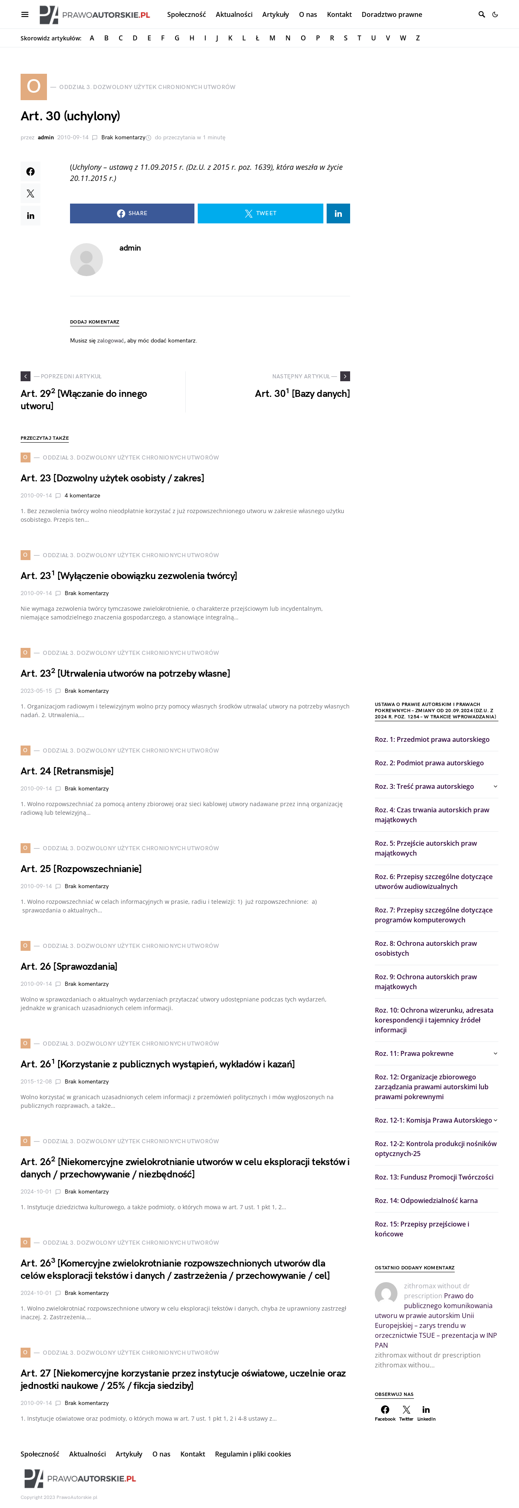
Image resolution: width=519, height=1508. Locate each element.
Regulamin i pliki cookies (253, 1454)
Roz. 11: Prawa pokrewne (414, 1053)
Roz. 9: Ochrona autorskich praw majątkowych (426, 981)
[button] (495, 14)
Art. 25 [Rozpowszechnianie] (81, 869)
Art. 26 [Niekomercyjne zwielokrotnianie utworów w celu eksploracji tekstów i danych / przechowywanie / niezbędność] (185, 1168)
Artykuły (129, 1454)
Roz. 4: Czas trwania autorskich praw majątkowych (432, 814)
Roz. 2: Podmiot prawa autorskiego (429, 762)
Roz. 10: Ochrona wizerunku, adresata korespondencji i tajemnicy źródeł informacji (434, 1020)
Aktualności (87, 1454)
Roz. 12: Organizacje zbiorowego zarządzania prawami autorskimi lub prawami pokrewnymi (432, 1086)
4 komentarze (82, 495)
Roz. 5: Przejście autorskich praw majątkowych (426, 848)
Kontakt (192, 1454)
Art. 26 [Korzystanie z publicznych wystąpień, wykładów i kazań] (158, 1064)
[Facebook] (385, 1413)
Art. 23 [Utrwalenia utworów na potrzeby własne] (125, 674)
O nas (161, 1454)
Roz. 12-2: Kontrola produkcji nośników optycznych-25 (436, 1148)
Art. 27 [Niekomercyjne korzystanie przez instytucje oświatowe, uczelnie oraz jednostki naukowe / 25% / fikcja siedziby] (183, 1379)
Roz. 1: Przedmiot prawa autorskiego (432, 739)
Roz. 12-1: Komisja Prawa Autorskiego (433, 1120)
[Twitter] (406, 1413)
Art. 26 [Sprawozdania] (69, 967)
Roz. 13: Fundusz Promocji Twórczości (434, 1177)
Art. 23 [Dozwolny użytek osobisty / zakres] (112, 478)
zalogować (110, 340)
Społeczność (40, 1454)
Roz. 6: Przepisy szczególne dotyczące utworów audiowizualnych (434, 881)
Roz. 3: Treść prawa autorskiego (424, 786)
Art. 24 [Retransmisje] (67, 771)
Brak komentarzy (123, 137)
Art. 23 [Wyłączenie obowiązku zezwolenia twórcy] (129, 576)
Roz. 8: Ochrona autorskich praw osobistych (426, 948)
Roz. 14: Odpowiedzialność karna (426, 1200)
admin (46, 137)
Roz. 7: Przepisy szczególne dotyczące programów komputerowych (434, 914)
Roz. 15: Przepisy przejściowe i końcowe (422, 1229)
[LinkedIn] (426, 1413)
